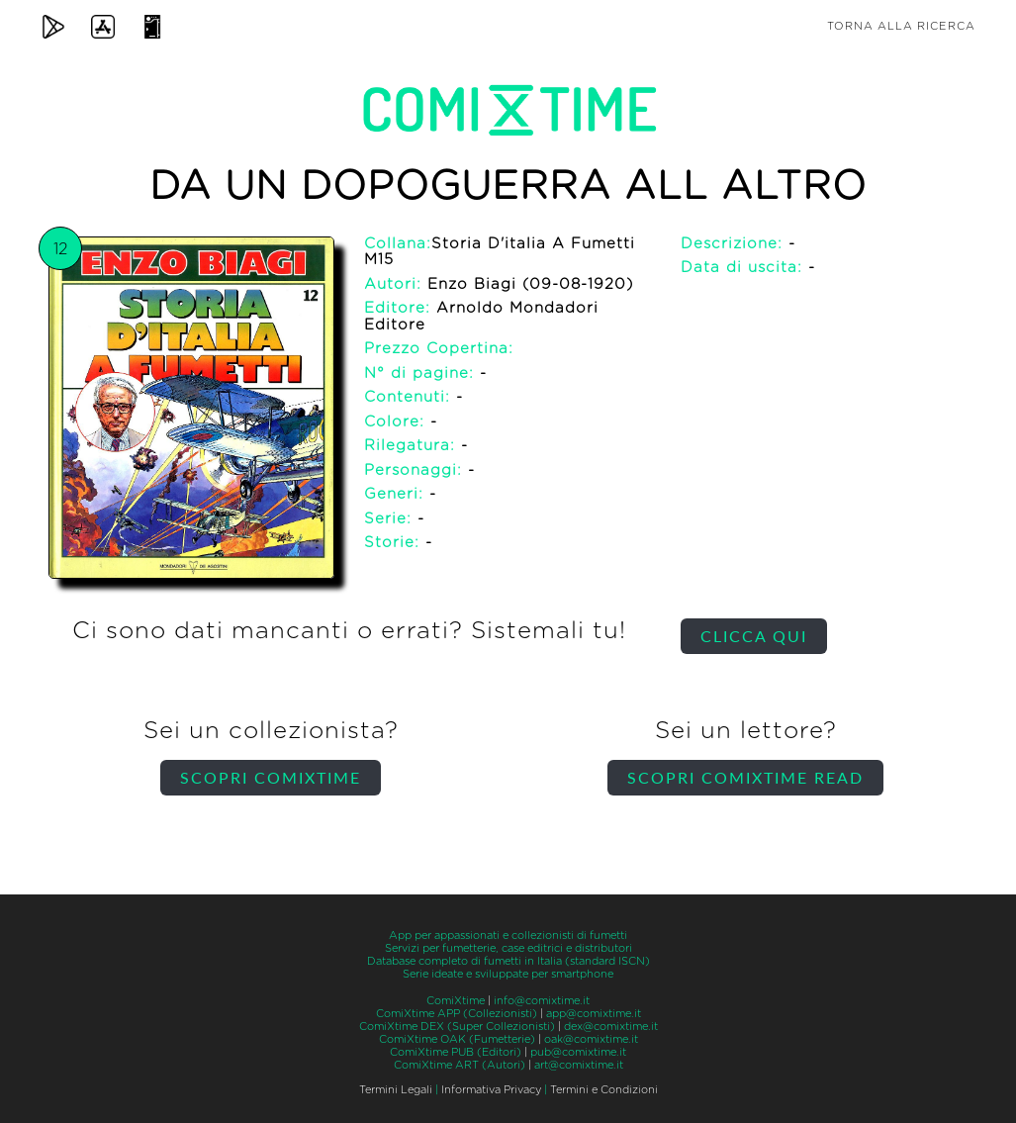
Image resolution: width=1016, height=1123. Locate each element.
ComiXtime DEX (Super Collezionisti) (457, 1026)
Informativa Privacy (491, 1089)
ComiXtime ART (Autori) (459, 1065)
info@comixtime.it (542, 1000)
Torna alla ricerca (901, 26)
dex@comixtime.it (611, 1026)
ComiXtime (455, 1000)
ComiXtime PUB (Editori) (455, 1052)
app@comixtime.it (593, 1013)
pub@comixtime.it (578, 1052)
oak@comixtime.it (591, 1039)
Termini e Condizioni (604, 1089)
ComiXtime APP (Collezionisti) (456, 1013)
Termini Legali (395, 1089)
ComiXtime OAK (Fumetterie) (457, 1039)
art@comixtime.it (578, 1065)
